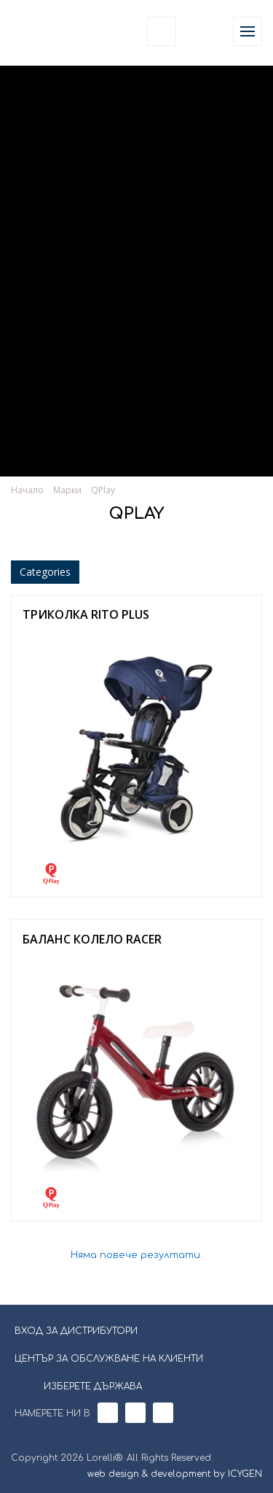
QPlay (103, 490)
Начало (27, 490)
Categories (45, 572)
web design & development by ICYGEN (174, 1474)
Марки (67, 490)
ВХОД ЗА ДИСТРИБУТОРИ (76, 1331)
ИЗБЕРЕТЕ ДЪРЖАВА (84, 1385)
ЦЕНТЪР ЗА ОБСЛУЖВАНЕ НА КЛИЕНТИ (109, 1359)
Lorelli (45, 31)
